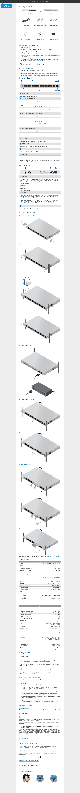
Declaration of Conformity (28, 766)
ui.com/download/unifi (52, 75)
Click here (22, 96)
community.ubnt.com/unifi (53, 556)
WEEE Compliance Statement (29, 760)
